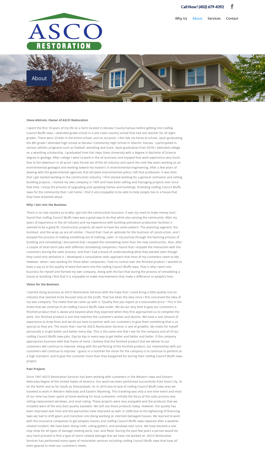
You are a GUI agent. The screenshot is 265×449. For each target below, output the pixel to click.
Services (214, 18)
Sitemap (99, 443)
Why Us (181, 18)
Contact (232, 18)
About (197, 18)
